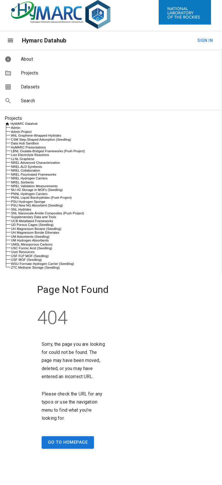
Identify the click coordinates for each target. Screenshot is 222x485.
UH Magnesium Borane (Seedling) (36, 229)
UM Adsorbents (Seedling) (30, 236)
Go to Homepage (68, 442)
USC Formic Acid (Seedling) (31, 248)
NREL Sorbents (22, 182)
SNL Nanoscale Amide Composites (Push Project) (47, 213)
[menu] (10, 40)
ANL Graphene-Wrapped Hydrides (36, 135)
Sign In (205, 40)
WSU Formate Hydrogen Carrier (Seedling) (42, 263)
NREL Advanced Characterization (35, 162)
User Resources (23, 252)
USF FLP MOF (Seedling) (30, 256)
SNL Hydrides (21, 209)
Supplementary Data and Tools (33, 217)
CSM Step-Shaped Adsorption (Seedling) (41, 139)
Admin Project (21, 131)
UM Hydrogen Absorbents (30, 240)
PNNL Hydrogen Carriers (29, 194)
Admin (15, 127)
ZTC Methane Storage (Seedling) (35, 267)
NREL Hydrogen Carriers (29, 178)
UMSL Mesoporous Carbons (32, 244)
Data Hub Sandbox (25, 143)
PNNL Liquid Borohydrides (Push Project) (41, 197)
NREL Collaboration (25, 170)
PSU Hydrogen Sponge (28, 201)
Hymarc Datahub (44, 40)
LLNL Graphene (22, 159)
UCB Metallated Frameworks (32, 221)
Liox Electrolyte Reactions (30, 155)
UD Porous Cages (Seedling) (32, 224)
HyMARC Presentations (28, 147)
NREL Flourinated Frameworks (33, 174)
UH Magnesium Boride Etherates (35, 232)
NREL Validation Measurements (34, 186)
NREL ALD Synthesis (26, 166)
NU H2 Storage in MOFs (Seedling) (37, 190)
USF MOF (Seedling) (26, 259)
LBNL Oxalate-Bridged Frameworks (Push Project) (48, 151)
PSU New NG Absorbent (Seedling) (37, 205)
